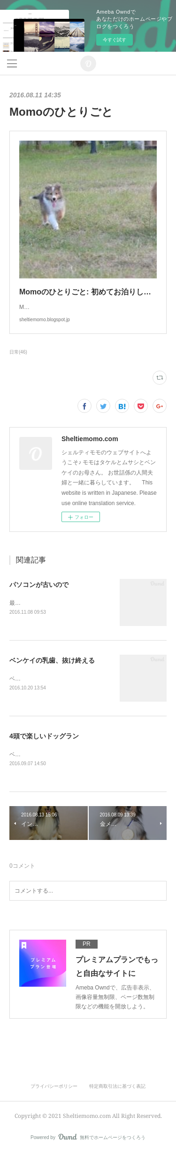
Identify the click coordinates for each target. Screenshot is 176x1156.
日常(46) (18, 352)
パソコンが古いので (39, 584)
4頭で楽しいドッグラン (44, 737)
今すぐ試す (114, 39)
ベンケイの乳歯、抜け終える (52, 661)
